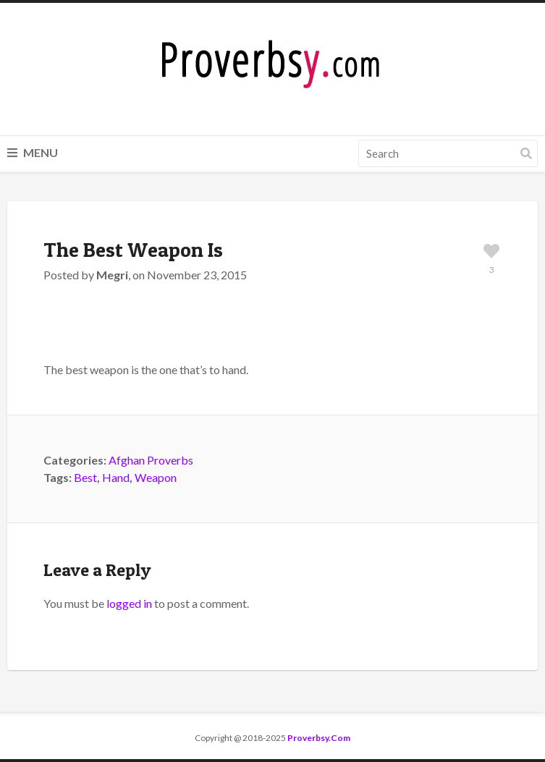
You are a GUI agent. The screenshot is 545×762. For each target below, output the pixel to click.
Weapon (156, 477)
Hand (116, 477)
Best (85, 477)
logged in (129, 603)
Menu (32, 152)
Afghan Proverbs (151, 460)
